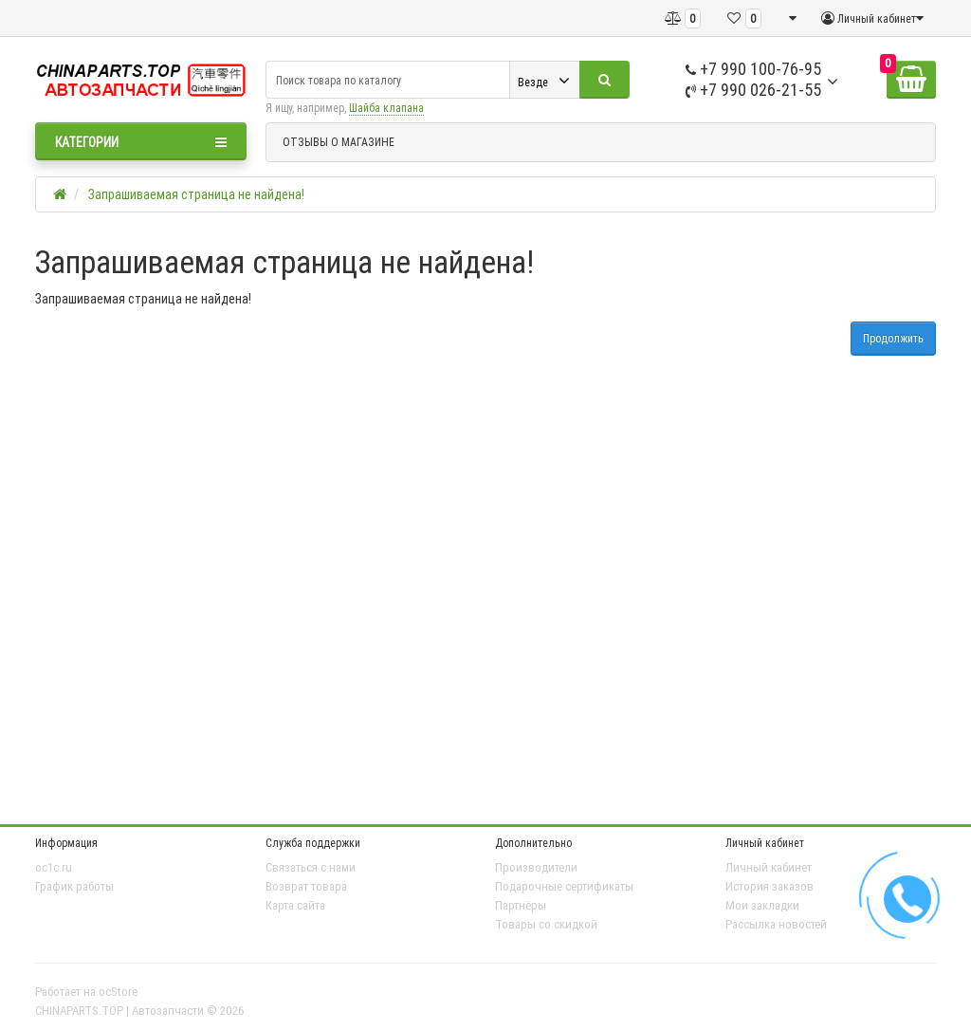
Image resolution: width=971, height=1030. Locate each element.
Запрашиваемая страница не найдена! (196, 194)
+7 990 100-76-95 (753, 69)
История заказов (769, 886)
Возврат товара (306, 886)
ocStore (118, 992)
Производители (536, 867)
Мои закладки (762, 905)
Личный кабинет (768, 867)
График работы (74, 886)
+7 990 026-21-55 (753, 90)
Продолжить (893, 338)
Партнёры (520, 905)
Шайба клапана (386, 108)
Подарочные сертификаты (564, 886)
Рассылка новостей (776, 924)
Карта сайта (295, 905)
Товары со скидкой (546, 924)
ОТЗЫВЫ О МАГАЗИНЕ (338, 142)
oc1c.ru (53, 867)
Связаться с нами (311, 867)
